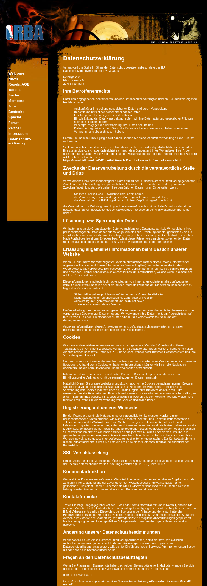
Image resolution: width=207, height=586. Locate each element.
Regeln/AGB (19, 84)
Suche (13, 95)
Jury (12, 106)
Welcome (16, 73)
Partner (14, 128)
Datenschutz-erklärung (19, 141)
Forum (13, 123)
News (13, 79)
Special (14, 117)
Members (16, 101)
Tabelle (14, 90)
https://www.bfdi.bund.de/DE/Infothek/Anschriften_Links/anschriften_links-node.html (122, 160)
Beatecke (16, 112)
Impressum (18, 134)
